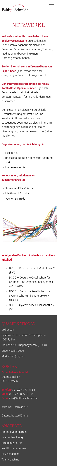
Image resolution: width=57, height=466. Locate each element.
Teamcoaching (10, 459)
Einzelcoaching (10, 453)
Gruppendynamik (12, 442)
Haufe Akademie (15, 167)
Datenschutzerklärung (15, 415)
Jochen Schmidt (15, 198)
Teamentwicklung (12, 437)
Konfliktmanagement (14, 448)
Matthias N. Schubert (18, 193)
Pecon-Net (11, 152)
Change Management (15, 431)
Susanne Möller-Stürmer (19, 188)
